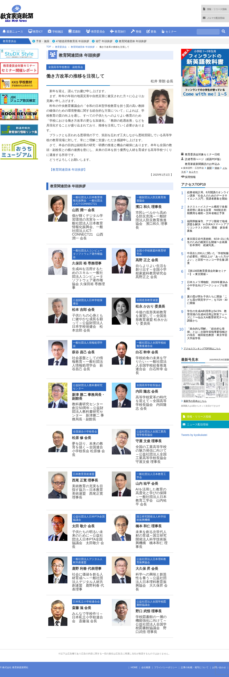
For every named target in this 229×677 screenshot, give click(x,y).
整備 (136, 31)
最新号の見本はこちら (195, 401)
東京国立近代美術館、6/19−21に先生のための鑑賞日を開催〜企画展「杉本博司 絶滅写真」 (208, 242)
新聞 (209, 168)
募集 (151, 31)
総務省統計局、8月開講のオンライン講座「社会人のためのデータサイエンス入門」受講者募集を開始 (208, 195)
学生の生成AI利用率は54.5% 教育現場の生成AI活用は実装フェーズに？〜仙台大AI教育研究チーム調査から (207, 315)
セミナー (169, 31)
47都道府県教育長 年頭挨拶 (72, 41)
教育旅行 (118, 31)
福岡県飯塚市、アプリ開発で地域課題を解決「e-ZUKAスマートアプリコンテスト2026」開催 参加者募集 (208, 226)
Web (217, 168)
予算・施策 (42, 41)
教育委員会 (95, 31)
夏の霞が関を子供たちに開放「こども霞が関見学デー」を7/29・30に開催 (207, 300)
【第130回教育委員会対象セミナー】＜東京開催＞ (206, 272)
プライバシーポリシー (165, 667)
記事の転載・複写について (195, 667)
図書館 (75, 31)
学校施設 (55, 31)
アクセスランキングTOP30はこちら (202, 348)
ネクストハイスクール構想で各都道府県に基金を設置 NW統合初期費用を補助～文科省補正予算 (207, 210)
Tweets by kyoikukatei (194, 434)
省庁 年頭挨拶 (104, 41)
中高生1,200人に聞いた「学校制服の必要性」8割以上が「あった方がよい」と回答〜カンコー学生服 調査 (208, 258)
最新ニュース (13, 31)
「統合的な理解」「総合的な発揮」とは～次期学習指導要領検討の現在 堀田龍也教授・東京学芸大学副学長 (207, 333)
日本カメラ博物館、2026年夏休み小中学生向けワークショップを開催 (207, 285)
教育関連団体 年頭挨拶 (132, 41)
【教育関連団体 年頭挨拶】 (68, 169)
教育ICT (35, 31)
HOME (134, 667)
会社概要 (145, 667)
